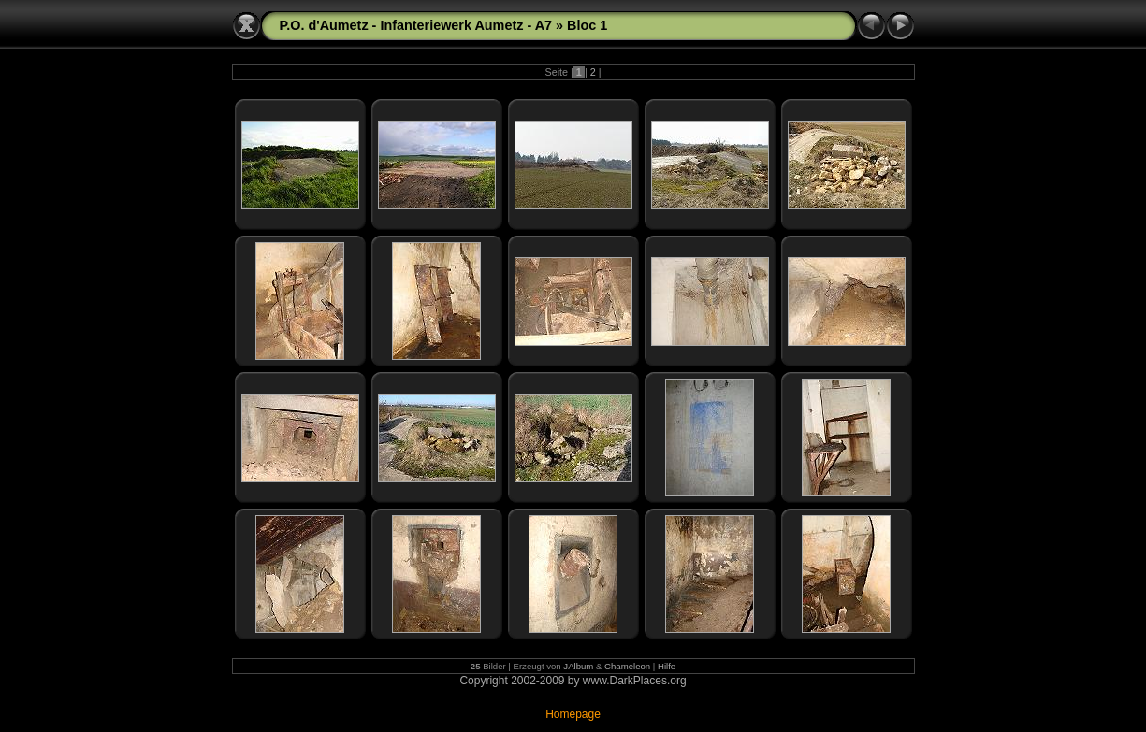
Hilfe (666, 666)
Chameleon (627, 666)
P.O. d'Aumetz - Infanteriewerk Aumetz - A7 (416, 25)
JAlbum (578, 666)
